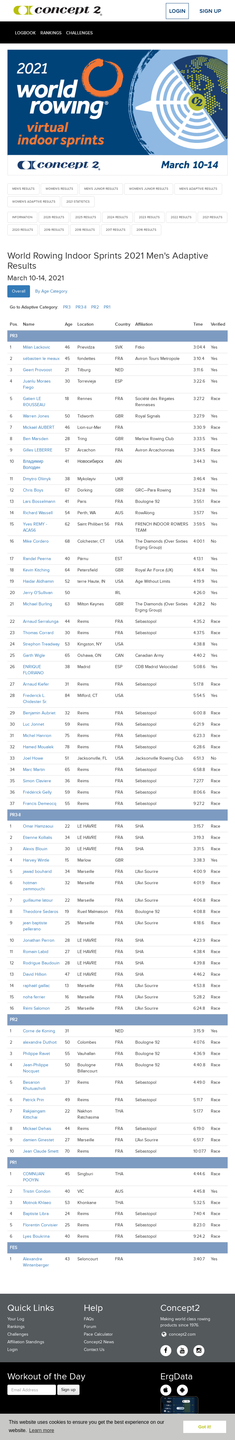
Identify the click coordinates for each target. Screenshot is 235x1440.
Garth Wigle (34, 655)
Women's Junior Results (148, 188)
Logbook (25, 32)
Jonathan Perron (38, 940)
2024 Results (117, 217)
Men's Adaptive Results (198, 188)
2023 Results (149, 217)
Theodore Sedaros (40, 911)
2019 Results (54, 229)
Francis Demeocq (39, 803)
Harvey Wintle (36, 860)
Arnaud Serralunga (40, 621)
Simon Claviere (37, 781)
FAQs (89, 1319)
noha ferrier (34, 997)
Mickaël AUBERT (38, 427)
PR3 (67, 307)
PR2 (95, 307)
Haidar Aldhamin (38, 581)
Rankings (51, 32)
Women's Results (59, 188)
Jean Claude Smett (40, 1151)
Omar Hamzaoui (38, 826)
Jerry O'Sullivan (38, 592)
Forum (90, 1326)
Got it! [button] (204, 1426)
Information (22, 217)
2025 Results (85, 217)
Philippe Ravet (36, 1053)
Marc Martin (34, 769)
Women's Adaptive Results (33, 201)
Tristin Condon (36, 1191)
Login (177, 11)
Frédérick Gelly (37, 792)
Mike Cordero (36, 541)
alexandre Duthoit (40, 1042)
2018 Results (85, 229)
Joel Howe (33, 758)
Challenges (79, 32)
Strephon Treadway (41, 644)
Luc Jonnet (33, 724)
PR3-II (81, 307)
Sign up (68, 1389)
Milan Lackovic (36, 347)
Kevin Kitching (36, 570)
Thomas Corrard (38, 632)
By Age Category (51, 291)
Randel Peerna (37, 558)
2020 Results (22, 229)
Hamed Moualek (38, 747)
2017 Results (115, 229)
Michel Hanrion (37, 735)
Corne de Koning (39, 1031)
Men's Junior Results (101, 188)
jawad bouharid (37, 871)
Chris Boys (33, 490)
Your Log (15, 1319)
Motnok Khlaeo (37, 1202)
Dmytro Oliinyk (37, 479)
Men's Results (23, 188)
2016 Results (146, 229)
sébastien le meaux (41, 358)
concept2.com (178, 1334)
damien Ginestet (38, 1140)
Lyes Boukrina (36, 1236)
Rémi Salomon (36, 1008)
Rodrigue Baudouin (41, 963)
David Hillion (35, 974)
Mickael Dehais (37, 1128)
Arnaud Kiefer (36, 684)
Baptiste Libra (36, 1213)
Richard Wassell (38, 513)
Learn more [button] (41, 1430)
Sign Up (210, 11)
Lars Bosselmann (39, 501)
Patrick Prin (33, 1100)
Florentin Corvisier (40, 1225)
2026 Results (53, 217)
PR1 (107, 307)
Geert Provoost (37, 370)
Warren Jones (36, 416)
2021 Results (212, 217)
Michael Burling (37, 604)
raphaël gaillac (36, 985)
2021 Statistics (78, 201)
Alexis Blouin (35, 849)
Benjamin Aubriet (39, 713)
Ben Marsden (35, 438)
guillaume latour (38, 900)
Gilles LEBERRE (37, 450)
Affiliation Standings (25, 1342)
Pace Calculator (98, 1334)
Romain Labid (35, 951)
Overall (18, 291)
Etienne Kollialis (37, 837)
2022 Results (181, 217)
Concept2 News (99, 1342)
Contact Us (94, 1349)
